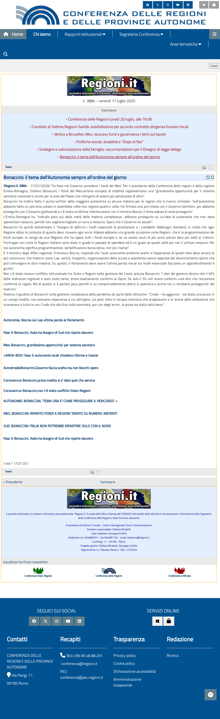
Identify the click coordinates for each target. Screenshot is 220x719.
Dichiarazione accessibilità (134, 671)
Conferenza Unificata (179, 576)
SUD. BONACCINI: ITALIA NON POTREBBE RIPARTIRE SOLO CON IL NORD (57, 425)
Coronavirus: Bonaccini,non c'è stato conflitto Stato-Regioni (47, 390)
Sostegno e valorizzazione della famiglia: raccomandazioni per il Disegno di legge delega (110, 149)
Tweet (8, 167)
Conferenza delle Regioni (109, 576)
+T (207, 176)
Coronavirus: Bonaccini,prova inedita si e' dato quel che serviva (49, 380)
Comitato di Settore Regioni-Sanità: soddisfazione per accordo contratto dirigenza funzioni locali (110, 127)
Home (13, 34)
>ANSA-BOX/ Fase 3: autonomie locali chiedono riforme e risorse (50, 355)
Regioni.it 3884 (15, 185)
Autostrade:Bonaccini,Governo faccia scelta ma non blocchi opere (50, 367)
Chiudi (214, 66)
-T (211, 176)
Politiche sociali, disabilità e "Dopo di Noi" (110, 142)
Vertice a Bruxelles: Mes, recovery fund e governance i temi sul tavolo (110, 134)
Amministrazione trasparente (127, 682)
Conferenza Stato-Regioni (38, 576)
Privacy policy (124, 655)
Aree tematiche (185, 44)
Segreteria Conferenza (141, 34)
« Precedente (12, 481)
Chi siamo (42, 34)
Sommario (107, 481)
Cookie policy (124, 663)
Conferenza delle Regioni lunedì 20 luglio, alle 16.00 (110, 119)
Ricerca (173, 655)
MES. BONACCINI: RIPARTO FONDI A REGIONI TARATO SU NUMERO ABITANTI (60, 413)
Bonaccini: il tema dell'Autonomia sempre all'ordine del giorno (110, 157)
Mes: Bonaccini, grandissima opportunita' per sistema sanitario (49, 345)
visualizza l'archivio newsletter (25, 561)
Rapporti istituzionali (85, 34)
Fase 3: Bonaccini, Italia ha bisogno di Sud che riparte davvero (48, 332)
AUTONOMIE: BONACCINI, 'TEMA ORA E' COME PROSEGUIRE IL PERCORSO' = (60, 401)
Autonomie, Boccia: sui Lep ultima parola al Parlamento (43, 320)
